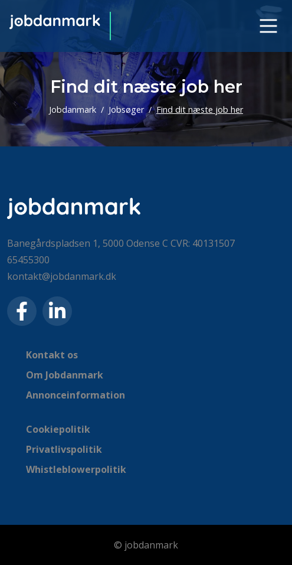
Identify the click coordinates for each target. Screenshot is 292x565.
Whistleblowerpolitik (76, 469)
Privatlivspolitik (64, 449)
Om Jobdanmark (64, 374)
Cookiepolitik (58, 429)
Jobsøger (126, 109)
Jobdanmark (72, 109)
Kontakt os (52, 354)
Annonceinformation (75, 394)
